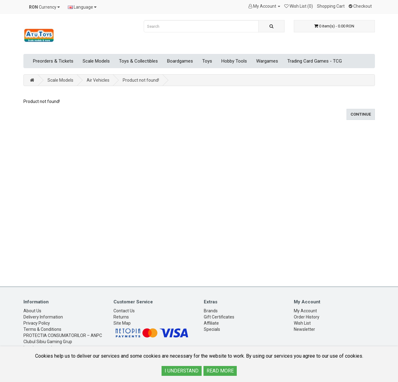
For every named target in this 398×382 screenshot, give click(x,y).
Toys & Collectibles (138, 61)
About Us (32, 310)
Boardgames (180, 61)
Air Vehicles (98, 80)
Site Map (122, 323)
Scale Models (96, 61)
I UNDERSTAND (182, 371)
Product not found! (141, 80)
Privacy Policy (36, 323)
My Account (305, 310)
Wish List (302, 323)
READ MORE (220, 371)
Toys (207, 61)
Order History (306, 316)
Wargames (267, 61)
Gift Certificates (219, 316)
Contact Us (124, 310)
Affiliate (211, 323)
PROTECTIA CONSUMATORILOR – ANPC (62, 335)
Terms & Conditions (42, 329)
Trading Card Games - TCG (314, 61)
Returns (121, 316)
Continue (361, 114)
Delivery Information (43, 316)
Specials (212, 329)
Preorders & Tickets (53, 61)
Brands (211, 310)
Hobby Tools (234, 61)
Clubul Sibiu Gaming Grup (47, 341)
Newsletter (304, 329)
